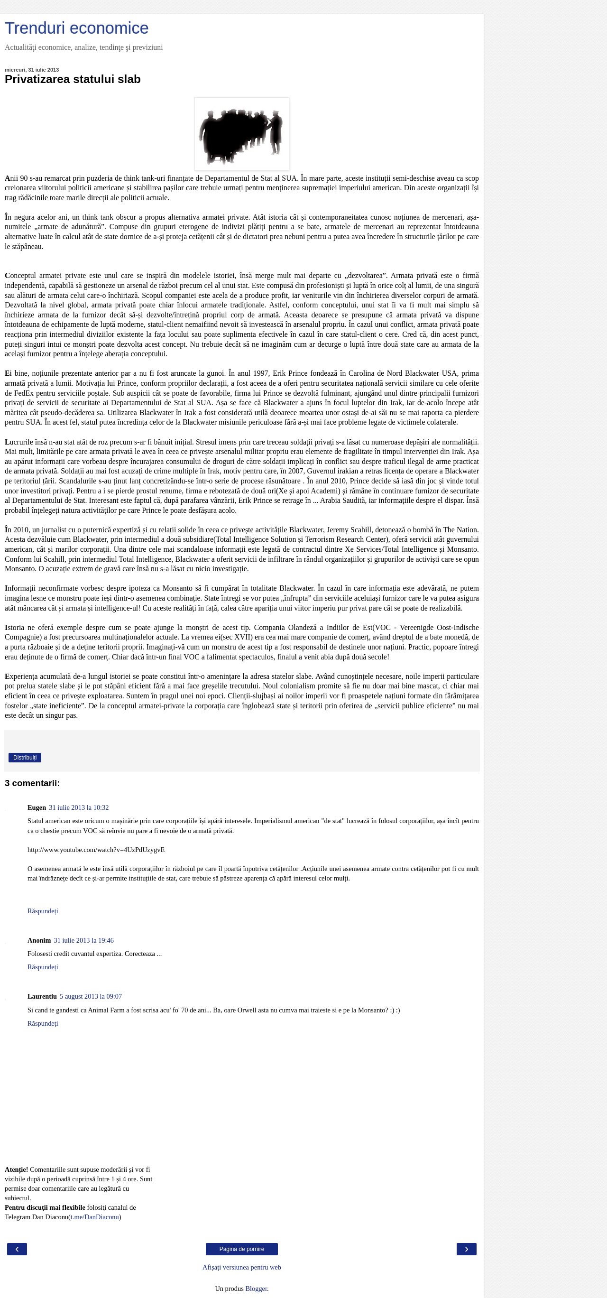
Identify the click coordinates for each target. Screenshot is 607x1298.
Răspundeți (43, 911)
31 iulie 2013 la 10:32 (79, 807)
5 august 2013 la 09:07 (91, 996)
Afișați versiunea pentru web (241, 1267)
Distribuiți (25, 757)
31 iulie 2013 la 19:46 (84, 940)
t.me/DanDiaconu (95, 1217)
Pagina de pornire (242, 1249)
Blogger (256, 1288)
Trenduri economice (77, 28)
